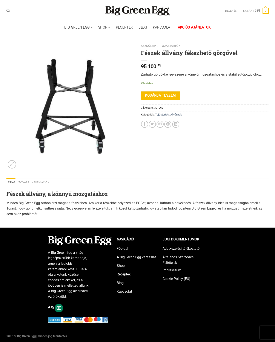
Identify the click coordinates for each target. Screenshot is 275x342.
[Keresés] (8, 10)
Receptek (124, 27)
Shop (104, 27)
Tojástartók (170, 45)
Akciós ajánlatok (194, 27)
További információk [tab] (33, 182)
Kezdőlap (148, 45)
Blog (142, 27)
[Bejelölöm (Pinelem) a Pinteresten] (167, 124)
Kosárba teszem (160, 95)
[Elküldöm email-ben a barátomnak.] (160, 124)
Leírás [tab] (11, 182)
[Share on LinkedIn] (175, 124)
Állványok (176, 114)
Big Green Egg (78, 27)
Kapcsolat (162, 27)
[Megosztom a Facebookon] (144, 124)
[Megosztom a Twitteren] (152, 124)
